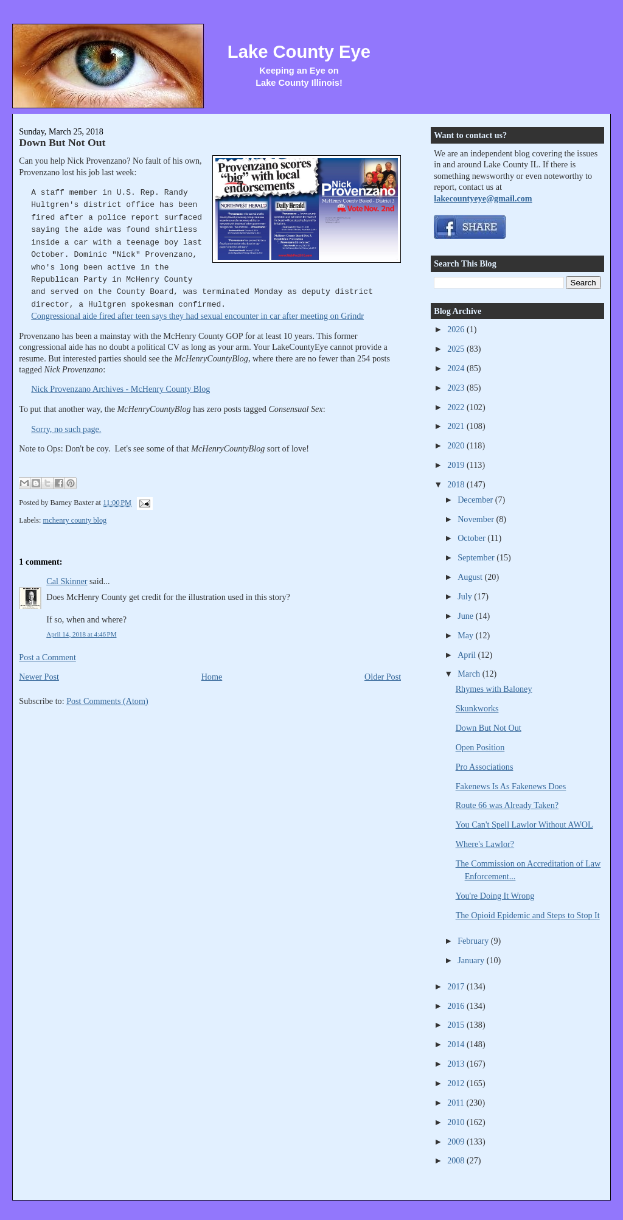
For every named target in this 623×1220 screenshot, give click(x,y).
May (467, 635)
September (477, 557)
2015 (457, 1025)
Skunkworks (477, 708)
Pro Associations (484, 767)
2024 (457, 368)
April (468, 655)
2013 (457, 1063)
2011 (456, 1102)
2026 (457, 329)
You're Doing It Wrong (495, 896)
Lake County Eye (299, 51)
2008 (457, 1160)
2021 (457, 426)
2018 (457, 484)
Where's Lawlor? (485, 844)
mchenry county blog (75, 520)
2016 (457, 1006)
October (472, 538)
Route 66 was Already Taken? (507, 805)
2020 (457, 445)
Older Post (382, 676)
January (472, 960)
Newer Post (39, 676)
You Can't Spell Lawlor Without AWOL (524, 824)
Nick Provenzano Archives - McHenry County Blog (120, 389)
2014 (457, 1044)
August (471, 577)
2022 (457, 407)
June (467, 616)
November (477, 519)
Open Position (480, 747)
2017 (457, 986)
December (476, 499)
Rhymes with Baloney (494, 689)
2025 (457, 349)
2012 (457, 1083)
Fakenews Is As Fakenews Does (511, 786)
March (470, 673)
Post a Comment (47, 657)
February (474, 941)
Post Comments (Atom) (107, 701)
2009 (457, 1141)
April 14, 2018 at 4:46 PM (81, 634)
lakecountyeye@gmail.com (483, 198)
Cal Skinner (66, 581)
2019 (457, 465)
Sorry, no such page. (66, 429)
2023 (457, 387)
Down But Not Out (62, 142)
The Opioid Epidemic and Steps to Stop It (528, 915)
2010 (457, 1122)
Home (212, 676)
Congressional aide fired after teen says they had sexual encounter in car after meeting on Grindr (197, 316)
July (466, 596)
